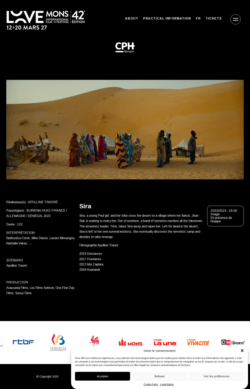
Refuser (159, 376)
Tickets (214, 18)
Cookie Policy (151, 384)
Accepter (102, 376)
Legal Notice (167, 384)
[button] (242, 351)
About (131, 18)
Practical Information (167, 18)
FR (198, 18)
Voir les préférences (217, 376)
